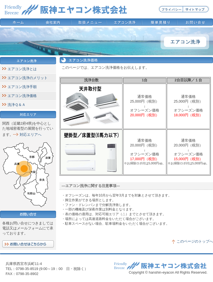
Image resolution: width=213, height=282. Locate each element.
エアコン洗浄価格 (22, 96)
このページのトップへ (195, 241)
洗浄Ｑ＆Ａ (17, 105)
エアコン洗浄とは (22, 69)
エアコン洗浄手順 (22, 87)
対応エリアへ (30, 134)
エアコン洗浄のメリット (28, 78)
